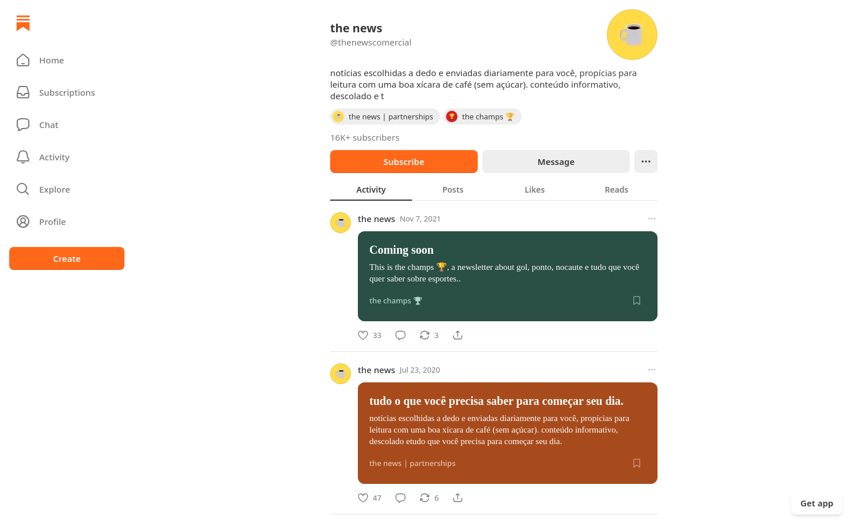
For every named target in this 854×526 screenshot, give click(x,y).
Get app (816, 503)
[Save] (637, 300)
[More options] (652, 218)
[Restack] (429, 335)
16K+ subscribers (364, 137)
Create (67, 258)
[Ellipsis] (645, 161)
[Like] (369, 335)
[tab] (371, 189)
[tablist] (493, 189)
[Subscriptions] (66, 92)
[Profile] (66, 221)
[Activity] (66, 157)
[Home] (23, 23)
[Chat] (66, 124)
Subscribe (403, 161)
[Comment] (400, 335)
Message (556, 161)
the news (376, 218)
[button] (66, 60)
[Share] (457, 335)
